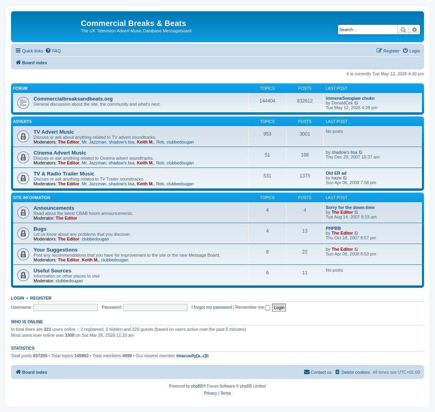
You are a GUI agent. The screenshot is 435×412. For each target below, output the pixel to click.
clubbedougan (180, 142)
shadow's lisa (121, 142)
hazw (337, 177)
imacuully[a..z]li (192, 355)
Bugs (40, 229)
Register (41, 298)
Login (17, 298)
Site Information (31, 198)
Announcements (54, 208)
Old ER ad (336, 173)
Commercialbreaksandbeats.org (73, 99)
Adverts (22, 121)
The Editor (68, 142)
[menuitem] (53, 51)
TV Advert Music (54, 132)
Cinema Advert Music (60, 153)
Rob (160, 142)
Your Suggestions (56, 250)
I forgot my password (212, 307)
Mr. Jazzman (94, 142)
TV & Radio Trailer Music (64, 174)
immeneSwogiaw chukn (350, 98)
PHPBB (333, 228)
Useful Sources (52, 271)
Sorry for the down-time (350, 207)
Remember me (253, 307)
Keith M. (145, 142)
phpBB (197, 386)
